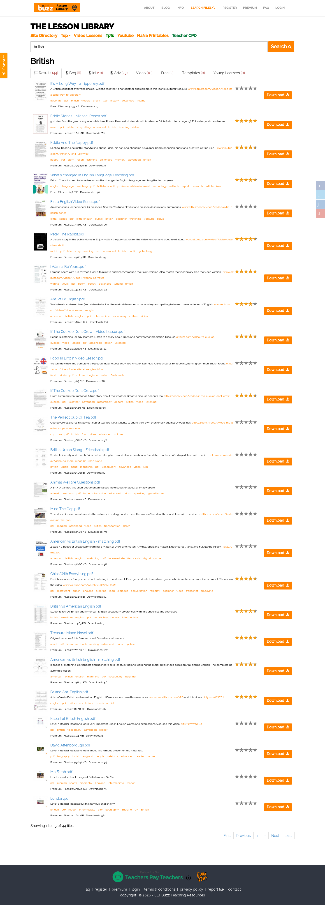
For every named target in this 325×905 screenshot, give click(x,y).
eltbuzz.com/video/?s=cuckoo (195, 337)
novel (53, 644)
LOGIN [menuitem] (280, 7)
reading (88, 251)
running (62, 783)
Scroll (316, 896)
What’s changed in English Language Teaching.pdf (92, 175)
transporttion (112, 525)
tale (69, 251)
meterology (104, 401)
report (185, 186)
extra (53, 218)
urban (64, 466)
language (68, 186)
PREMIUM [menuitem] (250, 7)
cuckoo (55, 342)
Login (136, 889)
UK (136, 809)
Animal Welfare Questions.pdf (75, 482)
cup (52, 434)
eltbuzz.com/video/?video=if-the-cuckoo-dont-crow (197, 396)
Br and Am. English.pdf (69, 692)
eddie (70, 127)
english (54, 186)
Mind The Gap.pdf (65, 509)
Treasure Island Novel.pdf (71, 633)
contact (234, 889)
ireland (141, 100)
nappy (54, 159)
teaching (82, 186)
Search (281, 46)
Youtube (125, 35)
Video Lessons (88, 35)
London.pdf (60, 798)
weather (74, 401)
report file (216, 889)
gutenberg (145, 251)
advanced (128, 100)
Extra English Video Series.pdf (75, 202)
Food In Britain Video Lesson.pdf (77, 358)
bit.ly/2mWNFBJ (213, 697)
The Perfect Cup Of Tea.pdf (73, 417)
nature (151, 756)
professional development (133, 186)
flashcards (117, 375)
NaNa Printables (153, 35)
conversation (139, 590)
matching (93, 558)
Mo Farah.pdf (61, 772)
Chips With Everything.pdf (71, 574)
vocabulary (120, 316)
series (63, 218)
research (197, 186)
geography (112, 809)
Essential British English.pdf (72, 718)
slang (74, 466)
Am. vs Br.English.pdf (67, 299)
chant (96, 100)
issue (86, 493)
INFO (180, 7)
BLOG (165, 7)
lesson (76, 342)
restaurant (63, 590)
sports (73, 783)
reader (103, 729)
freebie (85, 100)
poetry (92, 283)
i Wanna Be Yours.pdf (68, 267)
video (135, 127)
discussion (99, 493)
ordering (101, 590)
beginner (121, 218)
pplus (160, 218)
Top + (65, 35)
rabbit (54, 251)
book (84, 644)
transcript (192, 590)
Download (278, 95)
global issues (156, 493)
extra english (84, 218)
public (99, 218)
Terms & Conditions (159, 889)
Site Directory (43, 35)
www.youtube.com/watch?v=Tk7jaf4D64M (89, 585)
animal (54, 493)
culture (133, 316)
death (126, 525)
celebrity (112, 756)
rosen (53, 127)
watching (135, 218)
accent (118, 401)
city (100, 809)
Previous (243, 836)
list (112, 703)
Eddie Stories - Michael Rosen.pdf (78, 116)
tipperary (56, 100)
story (71, 159)
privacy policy (191, 889)
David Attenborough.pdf (70, 745)
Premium (119, 889)
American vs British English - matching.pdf (85, 541)
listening (124, 127)
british (75, 100)
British (145, 809)
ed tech (174, 186)
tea (60, 434)
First (227, 836)
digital (147, 558)
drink (93, 434)
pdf (66, 100)
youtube (149, 218)
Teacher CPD (184, 35)
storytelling (84, 127)
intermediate (102, 316)
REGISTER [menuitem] (230, 7)
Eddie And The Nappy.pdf (71, 142)
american (56, 316)
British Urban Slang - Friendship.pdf (79, 450)
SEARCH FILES (203, 7)
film (145, 466)
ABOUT (149, 7)
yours (65, 283)
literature (72, 644)
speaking (139, 493)
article (210, 186)
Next (275, 836)
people (100, 756)
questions (68, 493)
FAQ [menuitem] (266, 7)
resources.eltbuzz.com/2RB (166, 697)
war (105, 100)
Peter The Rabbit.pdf (67, 234)
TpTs (110, 35)
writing (118, 283)
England (100, 783)
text (98, 251)
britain (63, 375)
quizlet (157, 558)
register (101, 889)
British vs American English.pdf (75, 606)
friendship (86, 466)
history (114, 100)
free (218, 186)
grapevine (207, 590)
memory (120, 159)
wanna (54, 283)
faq (87, 889)
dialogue (122, 590)
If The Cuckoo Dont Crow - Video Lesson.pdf (87, 331)
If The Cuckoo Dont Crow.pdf (74, 391)
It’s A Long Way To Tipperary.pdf (77, 83)
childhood (106, 159)
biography (63, 756)
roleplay (155, 590)
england (88, 590)
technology (160, 186)
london (54, 809)
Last (288, 836)
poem (81, 283)
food (53, 375)
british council (106, 186)
